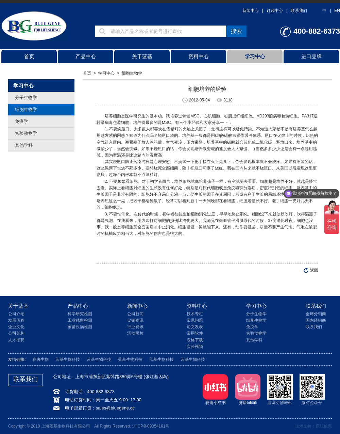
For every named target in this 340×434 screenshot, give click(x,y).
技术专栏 (195, 313)
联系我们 (299, 11)
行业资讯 (135, 326)
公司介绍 (16, 313)
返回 (314, 270)
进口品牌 (311, 56)
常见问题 (195, 320)
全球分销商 (316, 313)
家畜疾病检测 (80, 326)
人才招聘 (16, 340)
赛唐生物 (40, 359)
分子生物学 (26, 97)
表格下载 (195, 340)
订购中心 (275, 11)
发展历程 (16, 320)
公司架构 (16, 333)
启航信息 (324, 426)
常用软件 (195, 333)
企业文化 (16, 326)
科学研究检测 (80, 313)
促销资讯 (135, 320)
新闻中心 (250, 11)
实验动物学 (26, 133)
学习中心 (255, 56)
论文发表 (195, 326)
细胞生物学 (26, 109)
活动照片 (135, 333)
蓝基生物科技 (67, 359)
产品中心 (85, 56)
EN (337, 11)
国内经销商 (316, 320)
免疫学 (21, 121)
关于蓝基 (142, 56)
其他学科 (24, 145)
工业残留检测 (80, 320)
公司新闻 (135, 313)
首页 (29, 56)
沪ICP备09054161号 (150, 426)
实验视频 (195, 346)
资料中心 (198, 56)
